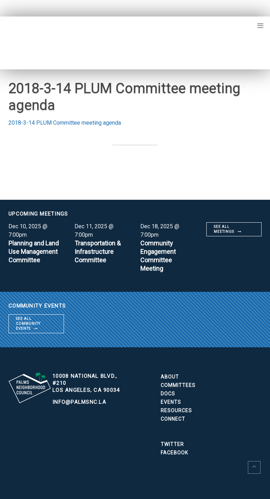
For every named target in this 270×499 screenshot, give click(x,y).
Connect (173, 419)
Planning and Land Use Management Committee (33, 251)
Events (171, 402)
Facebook (174, 452)
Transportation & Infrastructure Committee (98, 251)
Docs (168, 393)
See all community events (28, 323)
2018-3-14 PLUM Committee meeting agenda (64, 122)
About (170, 377)
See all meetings (224, 229)
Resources (176, 410)
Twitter (172, 444)
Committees (178, 385)
